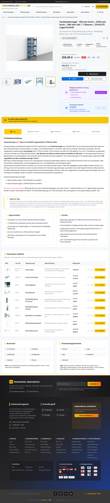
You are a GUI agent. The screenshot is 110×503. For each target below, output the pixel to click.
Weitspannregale (45, 447)
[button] (3, 82)
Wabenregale (44, 444)
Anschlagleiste (30, 285)
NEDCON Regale (92, 447)
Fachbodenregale (45, 452)
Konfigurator (75, 452)
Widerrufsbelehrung (18, 470)
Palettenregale (76, 441)
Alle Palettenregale (93, 444)
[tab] (55, 120)
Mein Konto (12, 447)
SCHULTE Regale (92, 450)
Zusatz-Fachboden (31, 277)
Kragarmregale (45, 450)
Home (3, 17)
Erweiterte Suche (14, 452)
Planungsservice (30, 444)
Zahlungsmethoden (45, 470)
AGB (13, 467)
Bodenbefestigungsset (33, 323)
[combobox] (55, 6)
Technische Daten (34, 131)
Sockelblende (30, 293)
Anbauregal (29, 270)
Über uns (12, 444)
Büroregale (43, 441)
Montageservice (30, 447)
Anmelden (94, 384)
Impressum (28, 467)
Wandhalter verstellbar (33, 316)
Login (11, 441)
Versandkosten (57, 131)
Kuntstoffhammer (31, 331)
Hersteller (78, 131)
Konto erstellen (14, 450)
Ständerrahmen (92, 452)
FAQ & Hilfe (28, 441)
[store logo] (16, 5)
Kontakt (58, 447)
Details (14, 131)
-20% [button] (84, 57)
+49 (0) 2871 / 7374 (104, 1)
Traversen (90, 455)
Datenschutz (95, 388)
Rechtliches (97, 131)
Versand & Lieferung (31, 450)
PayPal (74, 79)
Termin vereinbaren (86, 415)
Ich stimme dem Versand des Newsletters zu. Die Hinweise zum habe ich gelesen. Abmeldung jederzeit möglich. (78, 389)
